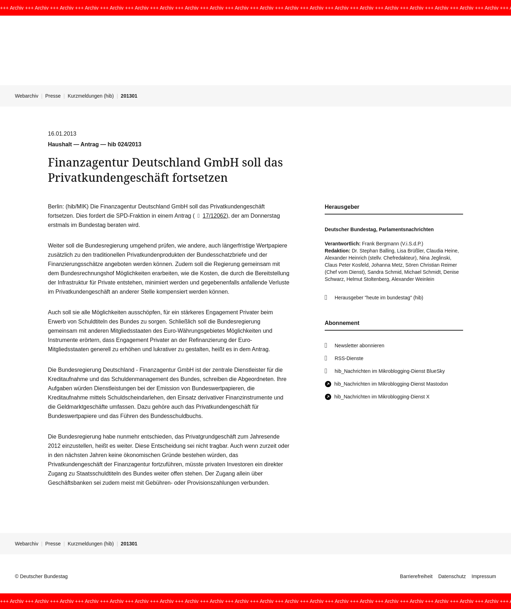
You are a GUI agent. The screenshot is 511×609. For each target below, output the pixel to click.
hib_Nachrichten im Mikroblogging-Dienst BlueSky (390, 371)
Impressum (484, 576)
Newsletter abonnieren (359, 345)
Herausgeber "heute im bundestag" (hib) (379, 297)
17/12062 (210, 216)
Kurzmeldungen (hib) (91, 96)
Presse (53, 96)
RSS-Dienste (349, 358)
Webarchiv (26, 96)
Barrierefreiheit (416, 576)
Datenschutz (452, 576)
